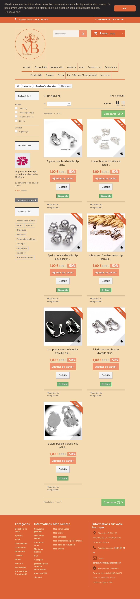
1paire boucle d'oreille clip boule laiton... (63, 257)
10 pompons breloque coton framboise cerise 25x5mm (26, 174)
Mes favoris (58, 548)
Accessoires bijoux (26, 220)
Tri (45, 103)
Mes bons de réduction (64, 544)
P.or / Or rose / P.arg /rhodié (82, 74)
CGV (36, 555)
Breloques (21, 230)
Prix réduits (41, 66)
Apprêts (71, 66)
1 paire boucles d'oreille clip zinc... (63, 163)
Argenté (24, 131)
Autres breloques (25, 257)
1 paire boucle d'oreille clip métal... (63, 445)
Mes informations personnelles (67, 541)
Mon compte (61, 524)
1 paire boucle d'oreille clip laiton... (105, 163)
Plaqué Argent (26, 116)
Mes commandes (61, 529)
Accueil (27, 66)
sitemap (38, 577)
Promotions (25, 145)
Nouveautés (56, 66)
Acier (81, 66)
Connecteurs (94, 66)
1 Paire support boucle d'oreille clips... (106, 351)
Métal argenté (26, 112)
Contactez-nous (102, 19)
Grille (118, 103)
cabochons (22, 248)
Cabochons (111, 66)
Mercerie (105, 74)
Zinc (22, 121)
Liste (123, 103)
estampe (21, 243)
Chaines (50, 74)
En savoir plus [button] (12, 12)
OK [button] (125, 8)
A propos (38, 559)
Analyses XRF (40, 573)
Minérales (21, 234)
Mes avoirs (58, 533)
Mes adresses (59, 537)
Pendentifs (36, 74)
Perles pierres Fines (26, 239)
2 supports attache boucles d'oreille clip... (62, 351)
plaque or (21, 253)
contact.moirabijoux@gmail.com (107, 563)
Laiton (23, 108)
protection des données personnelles (41, 566)
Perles (60, 74)
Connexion (118, 19)
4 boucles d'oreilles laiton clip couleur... (106, 257)
